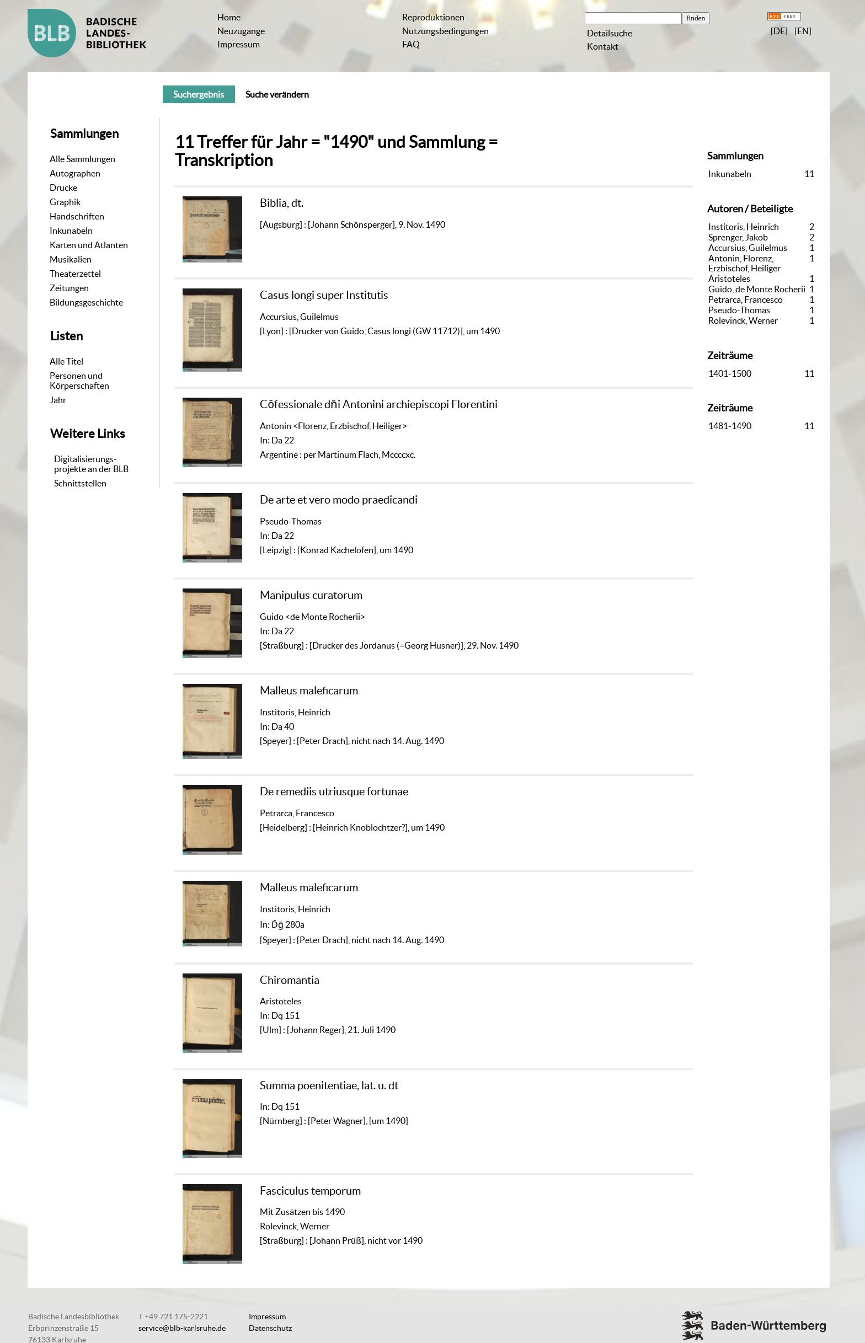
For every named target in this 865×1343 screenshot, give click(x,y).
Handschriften (77, 216)
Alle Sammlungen (82, 159)
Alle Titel (66, 361)
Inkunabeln (71, 231)
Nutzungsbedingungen (445, 31)
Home (229, 17)
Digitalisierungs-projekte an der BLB (91, 464)
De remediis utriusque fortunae (334, 791)
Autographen (75, 173)
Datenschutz (270, 1328)
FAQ (411, 44)
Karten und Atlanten (89, 245)
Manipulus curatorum (311, 594)
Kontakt (602, 46)
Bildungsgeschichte (86, 302)
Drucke (63, 187)
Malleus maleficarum (309, 690)
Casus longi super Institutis (324, 294)
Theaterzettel (75, 274)
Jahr (58, 400)
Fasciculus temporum (310, 1190)
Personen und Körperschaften (79, 380)
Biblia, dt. (281, 202)
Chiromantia (289, 979)
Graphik (65, 202)
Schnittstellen (80, 483)
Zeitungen (69, 288)
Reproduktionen (433, 17)
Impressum (238, 44)
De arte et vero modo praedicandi (339, 499)
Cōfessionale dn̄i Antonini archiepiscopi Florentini (378, 404)
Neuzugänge (241, 31)
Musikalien (71, 259)
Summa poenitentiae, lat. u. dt (329, 1085)
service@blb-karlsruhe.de (182, 1328)
